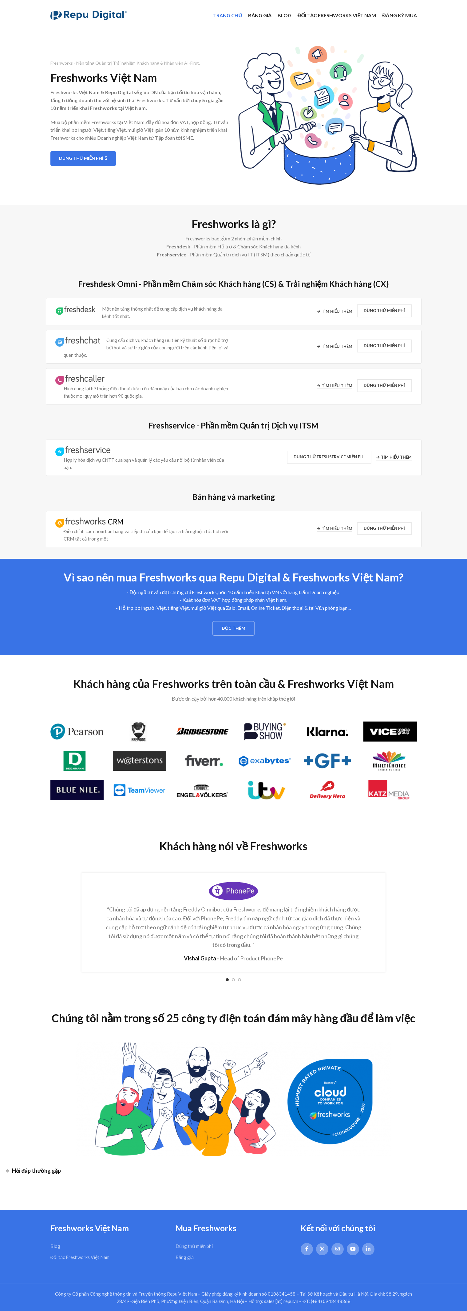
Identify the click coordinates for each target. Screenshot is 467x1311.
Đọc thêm (233, 628)
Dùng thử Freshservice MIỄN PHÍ (329, 456)
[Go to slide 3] (239, 979)
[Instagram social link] (337, 1249)
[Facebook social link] (307, 1249)
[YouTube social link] (353, 1249)
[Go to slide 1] (227, 979)
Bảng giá (185, 1257)
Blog (55, 1246)
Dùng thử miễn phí (194, 1246)
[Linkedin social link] (368, 1249)
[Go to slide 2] (233, 979)
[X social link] (322, 1249)
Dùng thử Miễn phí (83, 158)
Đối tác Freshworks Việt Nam (80, 1257)
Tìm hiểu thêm (335, 311)
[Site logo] (88, 15)
